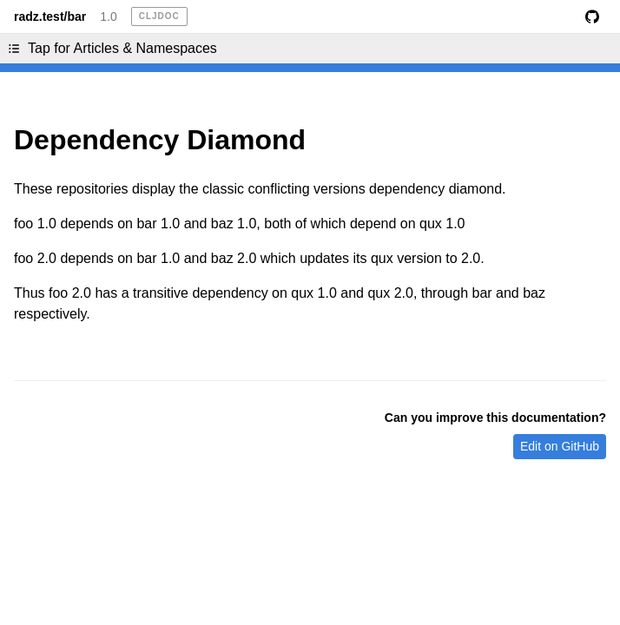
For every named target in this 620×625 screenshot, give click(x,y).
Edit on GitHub (559, 446)
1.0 (108, 16)
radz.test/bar (50, 16)
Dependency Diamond (160, 139)
